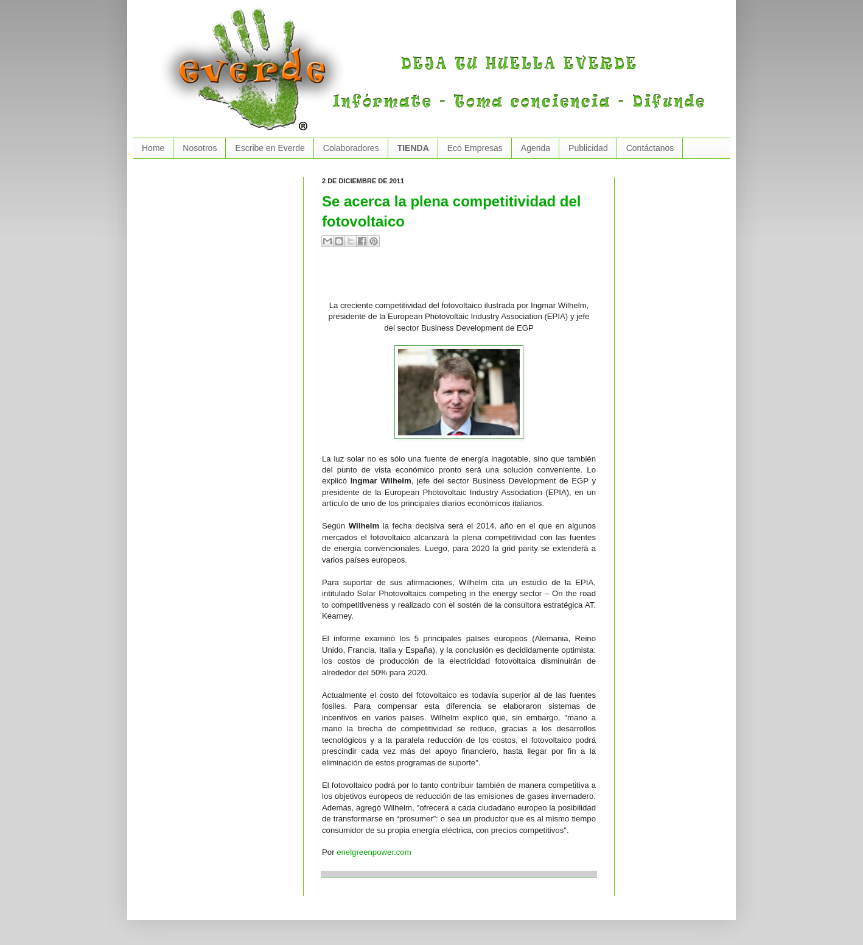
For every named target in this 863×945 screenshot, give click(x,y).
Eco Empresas (475, 148)
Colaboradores (351, 148)
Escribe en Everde (269, 148)
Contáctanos (650, 148)
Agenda (535, 148)
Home (153, 148)
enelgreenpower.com (374, 852)
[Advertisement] (464, 279)
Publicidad (588, 148)
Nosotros (200, 148)
